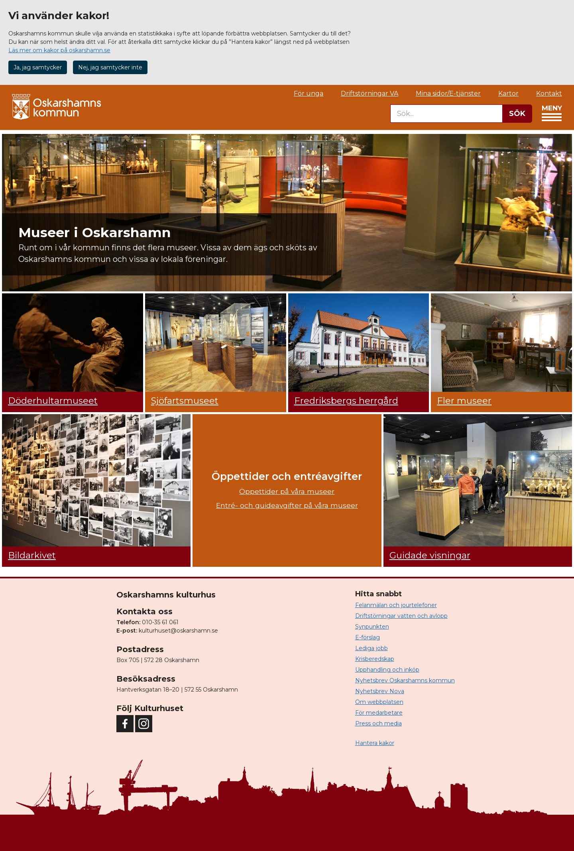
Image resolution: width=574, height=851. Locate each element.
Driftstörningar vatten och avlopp (401, 615)
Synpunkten (372, 626)
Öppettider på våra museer (286, 491)
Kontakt (549, 93)
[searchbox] (446, 113)
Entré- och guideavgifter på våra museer (287, 505)
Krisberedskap (374, 658)
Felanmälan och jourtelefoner (396, 605)
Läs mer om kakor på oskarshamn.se (59, 50)
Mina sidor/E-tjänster (448, 93)
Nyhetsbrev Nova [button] (379, 691)
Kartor (508, 93)
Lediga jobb (371, 648)
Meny (552, 115)
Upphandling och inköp (387, 669)
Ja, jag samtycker (38, 67)
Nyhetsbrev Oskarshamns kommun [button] (405, 680)
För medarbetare (379, 712)
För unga (308, 93)
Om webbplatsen (379, 702)
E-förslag (367, 637)
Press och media (378, 723)
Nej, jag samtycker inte (110, 67)
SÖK (517, 113)
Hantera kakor (374, 743)
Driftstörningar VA (369, 93)
